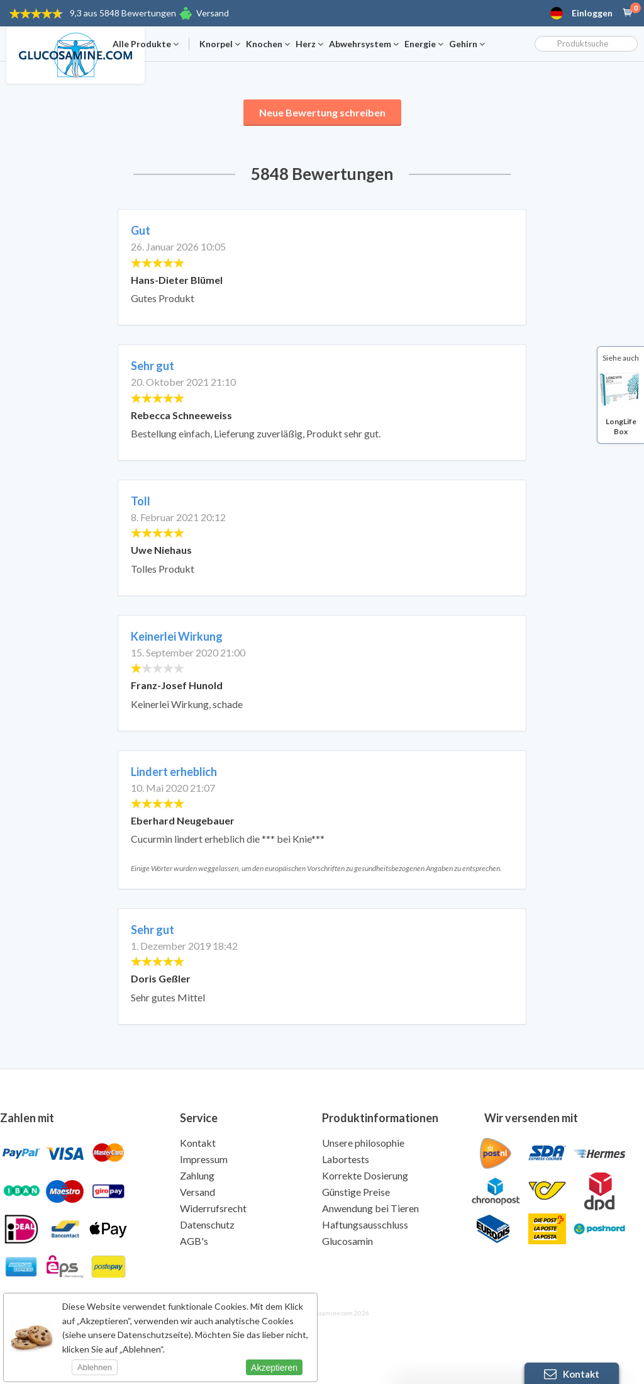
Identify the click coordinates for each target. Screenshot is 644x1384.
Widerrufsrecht (213, 1208)
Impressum (204, 1159)
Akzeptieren (274, 1368)
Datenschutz (207, 1224)
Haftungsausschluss (365, 1224)
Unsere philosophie (363, 1143)
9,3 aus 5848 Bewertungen (123, 13)
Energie (423, 44)
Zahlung (197, 1175)
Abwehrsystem (364, 44)
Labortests (345, 1159)
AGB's (194, 1241)
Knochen (268, 44)
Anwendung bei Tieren (370, 1208)
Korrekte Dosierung (365, 1175)
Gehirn (467, 44)
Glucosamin (347, 1241)
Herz (309, 44)
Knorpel (219, 44)
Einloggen (592, 13)
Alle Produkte (146, 44)
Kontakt (198, 1143)
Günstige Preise (356, 1192)
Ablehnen (94, 1367)
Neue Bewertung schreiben (322, 112)
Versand (212, 13)
